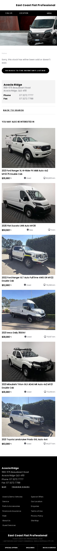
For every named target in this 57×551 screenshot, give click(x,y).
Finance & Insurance (11, 511)
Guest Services (9, 525)
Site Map (35, 520)
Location (21, 13)
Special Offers (37, 496)
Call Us (6, 13)
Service (5, 501)
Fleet (4, 516)
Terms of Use (36, 511)
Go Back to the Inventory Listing (25, 70)
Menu (51, 13)
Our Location (36, 501)
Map (4, 487)
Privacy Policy (37, 516)
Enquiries (35, 506)
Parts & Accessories (11, 506)
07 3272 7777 (26, 95)
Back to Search (13, 110)
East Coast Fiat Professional (35, 5)
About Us (6, 520)
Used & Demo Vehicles (12, 496)
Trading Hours (20, 487)
